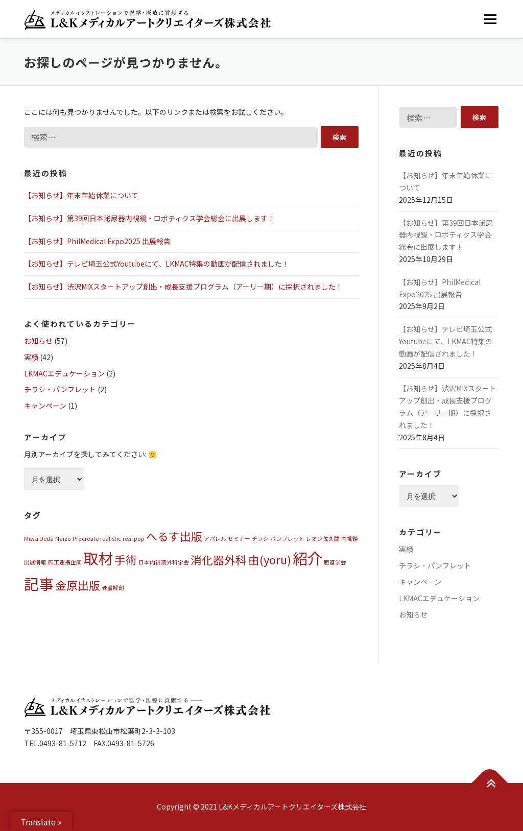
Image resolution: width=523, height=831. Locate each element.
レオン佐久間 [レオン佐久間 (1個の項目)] (323, 538)
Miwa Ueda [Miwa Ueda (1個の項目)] (39, 538)
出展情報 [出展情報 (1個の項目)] (35, 562)
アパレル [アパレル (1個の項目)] (215, 538)
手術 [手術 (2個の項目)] (125, 559)
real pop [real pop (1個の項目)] (134, 538)
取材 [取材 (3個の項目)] (98, 557)
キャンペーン (45, 405)
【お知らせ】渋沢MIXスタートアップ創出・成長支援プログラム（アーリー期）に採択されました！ (183, 286)
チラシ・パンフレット (60, 389)
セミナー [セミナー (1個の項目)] (239, 538)
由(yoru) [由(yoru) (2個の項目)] (269, 559)
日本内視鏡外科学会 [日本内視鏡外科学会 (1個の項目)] (163, 562)
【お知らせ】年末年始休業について (81, 195)
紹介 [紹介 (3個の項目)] (307, 557)
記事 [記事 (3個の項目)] (39, 583)
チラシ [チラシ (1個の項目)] (260, 538)
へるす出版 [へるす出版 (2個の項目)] (174, 536)
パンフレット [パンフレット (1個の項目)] (287, 538)
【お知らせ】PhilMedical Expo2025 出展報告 (97, 241)
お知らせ (38, 341)
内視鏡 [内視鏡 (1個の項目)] (349, 538)
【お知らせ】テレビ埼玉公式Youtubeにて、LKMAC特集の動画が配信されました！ (156, 263)
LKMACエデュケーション (64, 373)
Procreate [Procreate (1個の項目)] (86, 538)
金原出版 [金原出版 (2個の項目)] (77, 585)
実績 (31, 357)
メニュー (490, 19)
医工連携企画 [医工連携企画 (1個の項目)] (65, 562)
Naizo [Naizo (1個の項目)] (63, 538)
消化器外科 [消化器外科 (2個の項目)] (219, 559)
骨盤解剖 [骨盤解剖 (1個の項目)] (113, 587)
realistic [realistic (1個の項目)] (110, 538)
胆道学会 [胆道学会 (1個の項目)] (335, 562)
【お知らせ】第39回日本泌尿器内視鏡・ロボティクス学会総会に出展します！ (149, 218)
